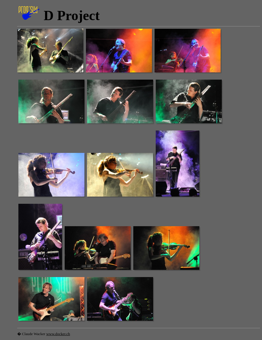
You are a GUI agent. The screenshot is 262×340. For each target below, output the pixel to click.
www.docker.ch (58, 334)
